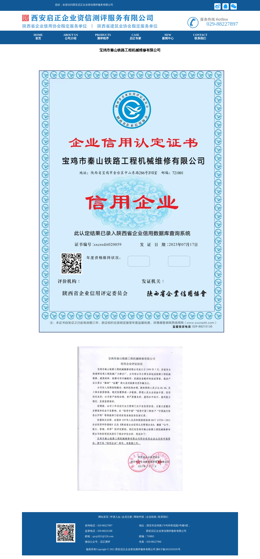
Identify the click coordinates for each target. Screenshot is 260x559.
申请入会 (115, 517)
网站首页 (103, 517)
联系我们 (163, 517)
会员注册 (127, 517)
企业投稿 (151, 517)
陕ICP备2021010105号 (168, 549)
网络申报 (139, 517)
